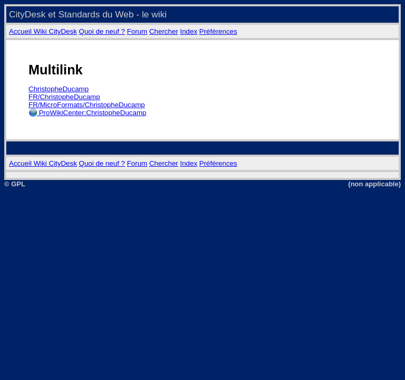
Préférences (218, 31)
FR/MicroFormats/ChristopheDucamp (86, 105)
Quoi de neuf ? (102, 31)
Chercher (163, 31)
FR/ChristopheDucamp (64, 97)
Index (188, 31)
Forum (137, 31)
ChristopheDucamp (58, 89)
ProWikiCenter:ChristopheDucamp (87, 113)
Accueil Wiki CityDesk (43, 31)
